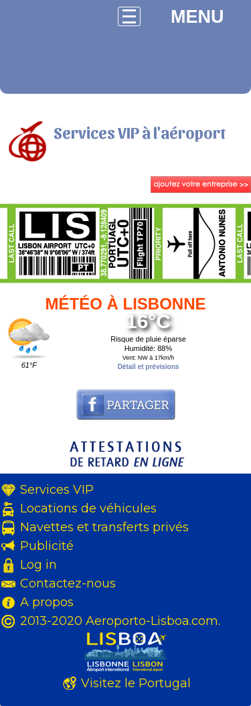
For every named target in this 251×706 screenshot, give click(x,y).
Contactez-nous (68, 583)
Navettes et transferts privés (104, 527)
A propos (47, 602)
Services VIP (57, 489)
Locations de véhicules (88, 508)
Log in (38, 564)
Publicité (47, 546)
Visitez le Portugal (136, 683)
